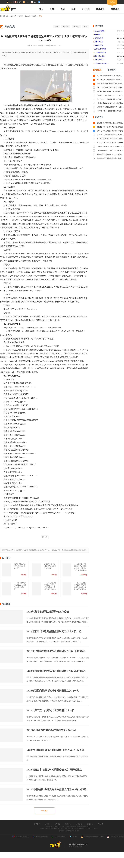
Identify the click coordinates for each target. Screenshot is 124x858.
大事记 (47, 824)
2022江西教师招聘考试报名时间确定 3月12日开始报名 (56, 671)
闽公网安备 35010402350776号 (92, 837)
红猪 (33, 2)
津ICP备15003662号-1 (64, 829)
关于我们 (37, 824)
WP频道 (20, 16)
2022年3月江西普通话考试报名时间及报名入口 (52, 730)
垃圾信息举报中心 (58, 837)
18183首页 (13, 16)
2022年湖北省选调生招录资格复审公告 (48, 611)
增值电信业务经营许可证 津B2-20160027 (84, 829)
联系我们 (57, 824)
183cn (26, 2)
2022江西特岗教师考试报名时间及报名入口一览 (53, 690)
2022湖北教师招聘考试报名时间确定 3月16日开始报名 (56, 651)
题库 (85, 26)
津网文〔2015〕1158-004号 (48, 829)
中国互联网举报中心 (21, 837)
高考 (73, 9)
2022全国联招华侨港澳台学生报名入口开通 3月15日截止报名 (58, 789)
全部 (56, 26)
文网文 (73, 837)
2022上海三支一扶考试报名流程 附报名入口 (51, 710)
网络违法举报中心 (40, 837)
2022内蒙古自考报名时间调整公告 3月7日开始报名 (54, 769)
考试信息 (115, 9)
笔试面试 (76, 26)
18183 (9, 2)
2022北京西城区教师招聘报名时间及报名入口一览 (54, 631)
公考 (52, 9)
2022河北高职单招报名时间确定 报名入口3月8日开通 (56, 750)
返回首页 (44, 537)
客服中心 (90, 824)
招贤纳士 (68, 824)
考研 (63, 9)
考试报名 (35, 16)
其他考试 (100, 9)
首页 (41, 9)
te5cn (41, 2)
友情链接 (79, 824)
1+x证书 (85, 9)
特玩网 (18, 2)
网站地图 (100, 824)
